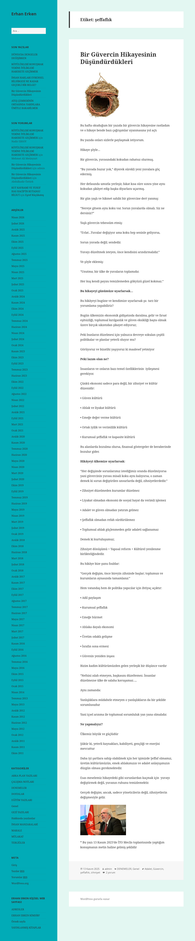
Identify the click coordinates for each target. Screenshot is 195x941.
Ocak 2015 (17, 686)
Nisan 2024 (17, 333)
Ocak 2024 (17, 345)
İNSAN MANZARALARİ (24, 824)
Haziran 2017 (19, 613)
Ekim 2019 (17, 485)
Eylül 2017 (17, 595)
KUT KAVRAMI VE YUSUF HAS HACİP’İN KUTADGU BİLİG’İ (26, 191)
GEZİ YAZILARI (20, 812)
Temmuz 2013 (19, 698)
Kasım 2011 (18, 747)
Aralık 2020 (18, 436)
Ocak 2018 (17, 570)
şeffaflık (85, 872)
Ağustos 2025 (19, 254)
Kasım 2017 (18, 582)
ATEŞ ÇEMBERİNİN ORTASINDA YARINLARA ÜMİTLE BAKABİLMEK (25, 104)
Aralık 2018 (18, 540)
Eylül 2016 (17, 649)
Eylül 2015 (17, 680)
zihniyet (95, 872)
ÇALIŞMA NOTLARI (22, 781)
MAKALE (16, 830)
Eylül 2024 (17, 314)
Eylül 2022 (17, 388)
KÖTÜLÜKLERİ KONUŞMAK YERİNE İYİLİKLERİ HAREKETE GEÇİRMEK (27, 68)
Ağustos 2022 (19, 394)
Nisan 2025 (17, 272)
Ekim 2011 (17, 753)
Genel (14, 806)
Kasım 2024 (18, 302)
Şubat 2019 (17, 528)
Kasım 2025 (18, 235)
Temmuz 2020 (19, 448)
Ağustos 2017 (19, 601)
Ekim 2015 (17, 674)
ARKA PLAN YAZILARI (24, 775)
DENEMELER (19, 788)
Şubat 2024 (17, 339)
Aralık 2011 (18, 741)
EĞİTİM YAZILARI (21, 800)
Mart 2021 (17, 424)
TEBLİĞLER (18, 842)
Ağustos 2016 (19, 655)
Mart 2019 (17, 521)
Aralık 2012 (18, 710)
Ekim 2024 (17, 308)
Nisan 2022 (17, 400)
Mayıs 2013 (17, 704)
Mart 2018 (17, 558)
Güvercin (158, 869)
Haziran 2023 (19, 375)
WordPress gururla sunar (95, 899)
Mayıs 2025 (17, 266)
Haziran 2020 (19, 454)
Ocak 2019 (17, 534)
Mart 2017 (17, 631)
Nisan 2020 (17, 467)
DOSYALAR (17, 794)
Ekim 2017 (17, 588)
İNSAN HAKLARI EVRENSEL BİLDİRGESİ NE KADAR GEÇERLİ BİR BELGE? (27, 81)
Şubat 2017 (17, 637)
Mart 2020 (17, 473)
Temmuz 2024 (19, 321)
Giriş (14, 865)
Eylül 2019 (17, 491)
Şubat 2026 (17, 223)
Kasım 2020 (18, 442)
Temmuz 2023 (19, 369)
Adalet (148, 869)
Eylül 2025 (17, 247)
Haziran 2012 (19, 722)
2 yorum (110, 872)
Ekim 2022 (17, 381)
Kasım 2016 (18, 643)
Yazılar (17, 871)
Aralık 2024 (18, 296)
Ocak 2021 (17, 430)
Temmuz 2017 (19, 607)
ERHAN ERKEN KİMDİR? (25, 915)
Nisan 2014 (17, 692)
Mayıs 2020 (17, 461)
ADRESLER (17, 909)
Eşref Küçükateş (34, 195)
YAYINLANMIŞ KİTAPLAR (26, 927)
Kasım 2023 (18, 351)
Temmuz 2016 (19, 662)
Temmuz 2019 (19, 497)
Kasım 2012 (18, 716)
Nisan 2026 (17, 217)
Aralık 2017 (18, 576)
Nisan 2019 (17, 515)
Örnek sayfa (18, 921)
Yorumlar (19, 877)
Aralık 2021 (18, 412)
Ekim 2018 (17, 546)
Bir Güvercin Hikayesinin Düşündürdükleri (118, 58)
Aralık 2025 (18, 229)
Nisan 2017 (17, 625)
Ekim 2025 (17, 241)
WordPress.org (19, 883)
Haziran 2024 (19, 327)
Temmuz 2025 (19, 260)
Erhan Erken (23, 14)
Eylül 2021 (17, 418)
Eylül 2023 (17, 363)
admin (108, 869)
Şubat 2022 (17, 406)
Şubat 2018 (17, 564)
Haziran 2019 (19, 503)
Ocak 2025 (17, 290)
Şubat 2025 (17, 284)
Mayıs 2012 (17, 728)
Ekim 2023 (17, 357)
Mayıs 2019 (17, 509)
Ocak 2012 (17, 735)
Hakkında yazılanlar (23, 818)
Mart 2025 (17, 278)
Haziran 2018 (19, 552)
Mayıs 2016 (17, 668)
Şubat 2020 (17, 479)
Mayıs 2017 (17, 619)
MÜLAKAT (17, 836)
